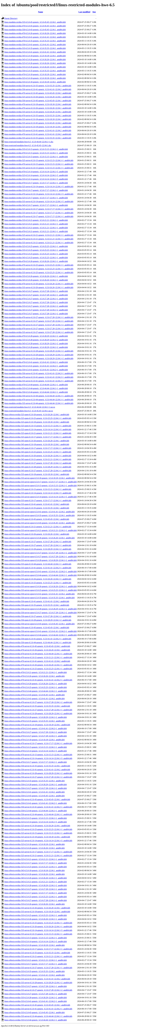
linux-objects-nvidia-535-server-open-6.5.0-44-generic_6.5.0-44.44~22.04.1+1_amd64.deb (40, 575)
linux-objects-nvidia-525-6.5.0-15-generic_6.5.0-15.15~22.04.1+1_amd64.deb (35, 818)
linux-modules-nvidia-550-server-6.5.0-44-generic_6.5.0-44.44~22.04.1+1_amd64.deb (38, 396)
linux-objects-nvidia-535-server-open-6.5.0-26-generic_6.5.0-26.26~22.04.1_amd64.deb (39, 538)
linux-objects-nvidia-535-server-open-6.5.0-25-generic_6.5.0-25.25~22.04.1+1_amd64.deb (40, 590)
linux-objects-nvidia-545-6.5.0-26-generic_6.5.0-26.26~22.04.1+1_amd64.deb (35, 878)
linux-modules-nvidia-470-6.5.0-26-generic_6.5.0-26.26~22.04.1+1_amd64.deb (36, 261)
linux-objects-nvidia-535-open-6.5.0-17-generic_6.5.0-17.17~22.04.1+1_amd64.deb (37, 500)
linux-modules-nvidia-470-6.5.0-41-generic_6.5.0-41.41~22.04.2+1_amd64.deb (36, 362)
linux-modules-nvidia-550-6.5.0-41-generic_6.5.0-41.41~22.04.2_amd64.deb (35, 44)
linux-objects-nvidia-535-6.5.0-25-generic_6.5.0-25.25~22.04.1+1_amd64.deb (35, 915)
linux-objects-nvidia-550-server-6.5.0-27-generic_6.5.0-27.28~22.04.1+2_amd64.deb (38, 777)
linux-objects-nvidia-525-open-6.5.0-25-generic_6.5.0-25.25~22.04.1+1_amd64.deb (37, 418)
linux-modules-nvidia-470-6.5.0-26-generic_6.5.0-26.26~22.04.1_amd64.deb (35, 33)
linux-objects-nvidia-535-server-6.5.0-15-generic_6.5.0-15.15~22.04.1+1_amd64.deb (38, 934)
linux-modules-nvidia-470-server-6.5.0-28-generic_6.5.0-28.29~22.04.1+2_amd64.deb (38, 358)
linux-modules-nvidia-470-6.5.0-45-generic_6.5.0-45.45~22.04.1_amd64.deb (35, 26)
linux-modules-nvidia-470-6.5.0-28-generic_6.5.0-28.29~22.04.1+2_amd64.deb (36, 336)
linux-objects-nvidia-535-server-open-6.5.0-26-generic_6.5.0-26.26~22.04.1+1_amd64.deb (40, 586)
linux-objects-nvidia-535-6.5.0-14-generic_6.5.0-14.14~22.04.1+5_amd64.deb (35, 941)
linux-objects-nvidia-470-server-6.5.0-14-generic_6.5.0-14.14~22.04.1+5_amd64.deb (38, 758)
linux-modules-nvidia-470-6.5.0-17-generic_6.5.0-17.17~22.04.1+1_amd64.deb (36, 183)
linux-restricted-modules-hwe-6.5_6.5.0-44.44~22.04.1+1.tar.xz (29, 407)
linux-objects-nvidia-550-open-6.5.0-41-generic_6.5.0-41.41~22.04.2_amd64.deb (36, 601)
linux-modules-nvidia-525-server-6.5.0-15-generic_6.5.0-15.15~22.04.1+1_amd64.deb (38, 160)
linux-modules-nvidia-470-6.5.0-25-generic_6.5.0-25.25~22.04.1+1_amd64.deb (36, 254)
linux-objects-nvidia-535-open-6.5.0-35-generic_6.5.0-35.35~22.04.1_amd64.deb (36, 508)
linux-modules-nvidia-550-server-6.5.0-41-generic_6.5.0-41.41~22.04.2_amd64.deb (37, 89)
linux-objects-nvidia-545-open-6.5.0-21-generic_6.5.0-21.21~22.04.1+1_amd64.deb (37, 459)
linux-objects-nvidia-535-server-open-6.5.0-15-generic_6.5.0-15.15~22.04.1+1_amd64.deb (40, 485)
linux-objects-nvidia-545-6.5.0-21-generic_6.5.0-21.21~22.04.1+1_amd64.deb (35, 882)
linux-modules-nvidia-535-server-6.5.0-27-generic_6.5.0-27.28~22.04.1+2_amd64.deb (38, 332)
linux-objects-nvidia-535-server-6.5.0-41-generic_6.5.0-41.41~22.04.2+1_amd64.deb (38, 1009)
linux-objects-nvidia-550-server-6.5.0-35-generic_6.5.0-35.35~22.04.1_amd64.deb (37, 766)
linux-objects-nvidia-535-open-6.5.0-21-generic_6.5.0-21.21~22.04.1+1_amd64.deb (37, 527)
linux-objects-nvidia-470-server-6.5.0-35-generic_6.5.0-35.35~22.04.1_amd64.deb (37, 706)
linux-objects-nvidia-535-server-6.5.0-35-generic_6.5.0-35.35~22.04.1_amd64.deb (37, 953)
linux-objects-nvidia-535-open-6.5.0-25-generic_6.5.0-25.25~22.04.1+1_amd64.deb (37, 583)
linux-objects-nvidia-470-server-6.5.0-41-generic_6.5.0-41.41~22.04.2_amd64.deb (37, 661)
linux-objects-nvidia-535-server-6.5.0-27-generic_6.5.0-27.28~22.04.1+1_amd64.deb (38, 968)
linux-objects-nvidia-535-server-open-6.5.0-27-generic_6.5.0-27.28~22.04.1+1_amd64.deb (40, 556)
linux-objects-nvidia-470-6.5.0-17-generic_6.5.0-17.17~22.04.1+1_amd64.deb (35, 762)
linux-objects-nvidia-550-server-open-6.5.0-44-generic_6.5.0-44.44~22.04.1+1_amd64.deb (40, 635)
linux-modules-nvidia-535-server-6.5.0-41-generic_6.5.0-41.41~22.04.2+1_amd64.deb (38, 381)
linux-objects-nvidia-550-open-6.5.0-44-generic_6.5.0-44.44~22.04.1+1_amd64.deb (37, 642)
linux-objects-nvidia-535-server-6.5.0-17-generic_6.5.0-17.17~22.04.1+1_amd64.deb (38, 949)
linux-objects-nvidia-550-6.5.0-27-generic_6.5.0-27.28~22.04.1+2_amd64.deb (35, 788)
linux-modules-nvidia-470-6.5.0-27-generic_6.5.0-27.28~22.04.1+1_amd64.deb (36, 299)
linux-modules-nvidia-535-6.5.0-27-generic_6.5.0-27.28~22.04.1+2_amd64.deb (36, 306)
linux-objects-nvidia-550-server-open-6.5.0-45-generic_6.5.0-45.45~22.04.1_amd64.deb (39, 624)
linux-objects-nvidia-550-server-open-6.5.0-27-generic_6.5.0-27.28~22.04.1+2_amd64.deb (40, 613)
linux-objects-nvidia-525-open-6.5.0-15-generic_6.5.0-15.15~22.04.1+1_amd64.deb (37, 426)
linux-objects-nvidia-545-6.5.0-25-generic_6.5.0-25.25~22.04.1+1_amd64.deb (35, 897)
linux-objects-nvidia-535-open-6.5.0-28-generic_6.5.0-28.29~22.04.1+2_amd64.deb (37, 549)
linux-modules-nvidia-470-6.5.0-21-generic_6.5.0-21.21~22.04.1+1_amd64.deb (36, 231)
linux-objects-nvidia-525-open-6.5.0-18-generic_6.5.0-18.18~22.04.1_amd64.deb (36, 422)
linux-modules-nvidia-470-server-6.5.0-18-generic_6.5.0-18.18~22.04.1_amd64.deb (37, 104)
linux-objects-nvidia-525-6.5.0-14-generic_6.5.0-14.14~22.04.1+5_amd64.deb (35, 822)
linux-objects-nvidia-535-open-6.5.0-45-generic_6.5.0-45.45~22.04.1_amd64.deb (36, 519)
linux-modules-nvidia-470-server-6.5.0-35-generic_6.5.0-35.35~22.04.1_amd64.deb (37, 115)
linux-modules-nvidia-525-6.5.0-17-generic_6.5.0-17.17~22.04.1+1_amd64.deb (36, 198)
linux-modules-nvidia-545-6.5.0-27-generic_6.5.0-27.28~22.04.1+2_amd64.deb (36, 310)
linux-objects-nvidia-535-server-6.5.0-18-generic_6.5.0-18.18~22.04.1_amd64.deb (37, 912)
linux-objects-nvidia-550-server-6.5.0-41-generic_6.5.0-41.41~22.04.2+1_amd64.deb (38, 807)
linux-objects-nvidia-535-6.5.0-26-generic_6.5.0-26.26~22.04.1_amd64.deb (34, 904)
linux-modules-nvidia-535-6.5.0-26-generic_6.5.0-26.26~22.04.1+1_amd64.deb (36, 276)
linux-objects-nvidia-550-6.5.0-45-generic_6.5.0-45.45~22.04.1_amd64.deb (34, 796)
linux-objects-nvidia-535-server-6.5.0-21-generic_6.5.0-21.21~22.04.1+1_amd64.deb (38, 956)
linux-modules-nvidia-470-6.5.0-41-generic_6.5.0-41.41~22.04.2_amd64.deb (35, 37)
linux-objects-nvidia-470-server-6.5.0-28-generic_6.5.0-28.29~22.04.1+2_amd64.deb (38, 713)
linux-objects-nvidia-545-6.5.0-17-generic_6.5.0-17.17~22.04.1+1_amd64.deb (35, 893)
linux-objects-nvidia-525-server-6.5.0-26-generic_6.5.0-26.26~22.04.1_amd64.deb (37, 826)
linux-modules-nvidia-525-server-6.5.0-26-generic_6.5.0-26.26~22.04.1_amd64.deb (37, 97)
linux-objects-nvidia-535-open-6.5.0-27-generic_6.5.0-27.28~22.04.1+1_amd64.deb (37, 545)
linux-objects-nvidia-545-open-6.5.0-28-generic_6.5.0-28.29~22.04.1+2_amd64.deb (37, 467)
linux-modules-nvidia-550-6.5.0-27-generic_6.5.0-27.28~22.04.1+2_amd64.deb (36, 302)
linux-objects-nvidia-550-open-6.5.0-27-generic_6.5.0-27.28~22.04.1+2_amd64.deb (37, 616)
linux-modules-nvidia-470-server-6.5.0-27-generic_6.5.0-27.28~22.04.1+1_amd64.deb (38, 317)
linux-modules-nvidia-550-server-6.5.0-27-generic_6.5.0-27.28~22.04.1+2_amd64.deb (38, 325)
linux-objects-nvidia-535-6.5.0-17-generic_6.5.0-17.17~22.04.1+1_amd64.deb (35, 964)
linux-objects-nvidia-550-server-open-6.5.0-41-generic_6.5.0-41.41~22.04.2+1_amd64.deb (40, 631)
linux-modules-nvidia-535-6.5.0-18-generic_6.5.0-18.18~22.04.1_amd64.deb (35, 82)
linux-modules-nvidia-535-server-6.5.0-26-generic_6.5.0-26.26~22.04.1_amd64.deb (37, 112)
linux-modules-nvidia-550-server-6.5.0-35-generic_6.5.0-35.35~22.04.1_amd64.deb (37, 86)
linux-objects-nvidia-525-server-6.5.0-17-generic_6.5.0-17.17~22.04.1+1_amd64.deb (38, 852)
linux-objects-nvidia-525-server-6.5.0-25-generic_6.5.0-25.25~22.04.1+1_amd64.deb (38, 829)
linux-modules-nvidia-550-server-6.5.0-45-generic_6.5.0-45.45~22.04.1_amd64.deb (37, 101)
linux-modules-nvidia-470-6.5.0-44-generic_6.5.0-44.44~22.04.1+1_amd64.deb (36, 385)
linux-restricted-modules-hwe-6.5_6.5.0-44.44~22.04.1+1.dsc (28, 142)
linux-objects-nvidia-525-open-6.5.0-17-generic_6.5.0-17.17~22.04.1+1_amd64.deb (37, 437)
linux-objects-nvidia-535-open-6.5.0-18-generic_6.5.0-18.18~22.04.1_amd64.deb (36, 474)
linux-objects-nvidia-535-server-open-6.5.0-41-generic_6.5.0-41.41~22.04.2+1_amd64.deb (40, 571)
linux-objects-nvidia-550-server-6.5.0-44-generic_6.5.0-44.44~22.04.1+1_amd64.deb (38, 814)
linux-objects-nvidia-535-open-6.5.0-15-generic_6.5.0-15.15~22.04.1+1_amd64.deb (37, 489)
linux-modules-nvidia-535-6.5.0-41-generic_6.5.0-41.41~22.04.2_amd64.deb (35, 52)
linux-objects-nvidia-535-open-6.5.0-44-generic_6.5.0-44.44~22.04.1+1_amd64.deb (37, 564)
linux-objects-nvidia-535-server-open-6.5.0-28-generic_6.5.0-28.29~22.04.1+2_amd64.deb (40, 560)
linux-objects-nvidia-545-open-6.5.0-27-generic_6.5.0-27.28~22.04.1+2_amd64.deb (37, 463)
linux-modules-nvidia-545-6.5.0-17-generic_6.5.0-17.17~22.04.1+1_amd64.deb (36, 205)
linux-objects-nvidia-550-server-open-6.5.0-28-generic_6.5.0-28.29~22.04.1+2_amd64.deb (40, 609)
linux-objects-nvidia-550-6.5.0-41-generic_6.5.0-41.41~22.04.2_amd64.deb (34, 792)
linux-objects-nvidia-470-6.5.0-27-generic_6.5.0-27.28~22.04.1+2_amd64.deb (35, 732)
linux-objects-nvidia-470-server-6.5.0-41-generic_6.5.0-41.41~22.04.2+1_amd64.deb (38, 680)
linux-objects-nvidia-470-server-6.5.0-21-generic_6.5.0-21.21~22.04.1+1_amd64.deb (38, 657)
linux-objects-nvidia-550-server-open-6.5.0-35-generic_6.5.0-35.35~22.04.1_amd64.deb (39, 598)
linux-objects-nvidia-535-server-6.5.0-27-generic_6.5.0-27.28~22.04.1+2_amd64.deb (38, 990)
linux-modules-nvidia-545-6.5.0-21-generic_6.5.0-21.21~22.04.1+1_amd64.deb (36, 228)
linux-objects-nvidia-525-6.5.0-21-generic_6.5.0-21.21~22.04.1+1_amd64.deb (35, 859)
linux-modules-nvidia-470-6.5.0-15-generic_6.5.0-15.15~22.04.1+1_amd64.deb (36, 153)
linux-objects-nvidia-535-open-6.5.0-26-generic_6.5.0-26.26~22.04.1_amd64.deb (36, 534)
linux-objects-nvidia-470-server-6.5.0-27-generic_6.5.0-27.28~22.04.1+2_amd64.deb (38, 702)
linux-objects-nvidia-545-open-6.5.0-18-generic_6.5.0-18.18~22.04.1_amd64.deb (36, 444)
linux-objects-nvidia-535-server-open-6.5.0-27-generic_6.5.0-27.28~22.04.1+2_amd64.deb (40, 553)
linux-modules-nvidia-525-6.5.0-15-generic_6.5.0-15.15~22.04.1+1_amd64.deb (36, 157)
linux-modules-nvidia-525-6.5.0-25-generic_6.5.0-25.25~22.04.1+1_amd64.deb (36, 246)
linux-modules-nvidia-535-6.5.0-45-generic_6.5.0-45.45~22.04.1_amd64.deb (35, 22)
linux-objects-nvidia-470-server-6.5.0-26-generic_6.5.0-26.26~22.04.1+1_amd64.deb (38, 665)
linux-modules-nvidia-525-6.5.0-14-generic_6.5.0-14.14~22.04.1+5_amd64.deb (36, 175)
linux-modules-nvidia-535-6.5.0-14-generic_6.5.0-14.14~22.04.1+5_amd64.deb (36, 179)
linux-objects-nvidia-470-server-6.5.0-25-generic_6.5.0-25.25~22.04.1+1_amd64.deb (38, 669)
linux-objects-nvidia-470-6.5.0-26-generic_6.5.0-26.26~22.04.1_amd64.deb (34, 676)
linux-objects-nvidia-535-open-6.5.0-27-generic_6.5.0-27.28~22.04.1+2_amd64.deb (37, 542)
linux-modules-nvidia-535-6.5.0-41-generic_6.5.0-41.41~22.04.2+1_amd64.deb (36, 366)
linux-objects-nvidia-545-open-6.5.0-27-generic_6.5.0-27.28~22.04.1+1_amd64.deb (37, 471)
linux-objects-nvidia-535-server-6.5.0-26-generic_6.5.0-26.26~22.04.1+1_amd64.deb (38, 926)
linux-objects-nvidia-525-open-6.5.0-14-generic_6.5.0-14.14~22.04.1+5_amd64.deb (37, 429)
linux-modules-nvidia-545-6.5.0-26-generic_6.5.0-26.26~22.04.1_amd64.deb (35, 59)
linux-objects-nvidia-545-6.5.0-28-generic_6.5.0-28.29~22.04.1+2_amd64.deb (35, 885)
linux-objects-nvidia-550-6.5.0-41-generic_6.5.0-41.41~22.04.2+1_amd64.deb (35, 803)
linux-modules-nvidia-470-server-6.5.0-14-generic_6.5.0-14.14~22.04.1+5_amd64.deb (38, 194)
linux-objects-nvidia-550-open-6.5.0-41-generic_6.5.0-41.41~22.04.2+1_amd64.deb (37, 639)
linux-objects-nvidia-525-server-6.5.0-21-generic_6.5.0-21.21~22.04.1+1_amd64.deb (38, 855)
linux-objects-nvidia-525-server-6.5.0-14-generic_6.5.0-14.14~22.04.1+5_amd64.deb (38, 841)
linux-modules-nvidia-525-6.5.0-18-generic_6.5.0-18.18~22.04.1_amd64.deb (35, 78)
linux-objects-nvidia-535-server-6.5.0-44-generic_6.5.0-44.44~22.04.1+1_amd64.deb (38, 1016)
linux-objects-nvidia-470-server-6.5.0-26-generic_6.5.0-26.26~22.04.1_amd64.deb (37, 650)
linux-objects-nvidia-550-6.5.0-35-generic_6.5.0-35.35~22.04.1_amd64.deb (34, 781)
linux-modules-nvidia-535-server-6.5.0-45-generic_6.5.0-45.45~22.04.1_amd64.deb (37, 123)
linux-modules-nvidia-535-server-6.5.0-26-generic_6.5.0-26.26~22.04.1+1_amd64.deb (38, 287)
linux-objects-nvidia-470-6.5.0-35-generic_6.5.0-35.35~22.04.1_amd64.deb (34, 721)
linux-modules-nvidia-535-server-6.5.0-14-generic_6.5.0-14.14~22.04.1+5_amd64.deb (38, 201)
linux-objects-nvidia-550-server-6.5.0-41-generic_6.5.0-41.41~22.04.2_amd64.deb (37, 770)
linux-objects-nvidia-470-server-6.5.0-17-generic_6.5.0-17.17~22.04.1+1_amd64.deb (38, 743)
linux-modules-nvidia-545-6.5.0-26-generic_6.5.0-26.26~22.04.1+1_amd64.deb (36, 280)
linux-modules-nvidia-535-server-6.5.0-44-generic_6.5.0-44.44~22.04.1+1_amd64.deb (38, 403)
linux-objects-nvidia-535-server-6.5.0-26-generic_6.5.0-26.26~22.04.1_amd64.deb (37, 908)
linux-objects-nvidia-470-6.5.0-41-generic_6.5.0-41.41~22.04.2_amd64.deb (34, 699)
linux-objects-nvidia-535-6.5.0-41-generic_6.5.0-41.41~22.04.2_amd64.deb (34, 975)
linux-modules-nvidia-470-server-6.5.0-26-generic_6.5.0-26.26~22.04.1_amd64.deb (37, 108)
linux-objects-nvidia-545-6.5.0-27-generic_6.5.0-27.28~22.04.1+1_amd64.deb (35, 889)
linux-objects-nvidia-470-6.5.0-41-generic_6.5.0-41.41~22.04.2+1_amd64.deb (35, 728)
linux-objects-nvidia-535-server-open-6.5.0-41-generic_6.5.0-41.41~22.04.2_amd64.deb (39, 512)
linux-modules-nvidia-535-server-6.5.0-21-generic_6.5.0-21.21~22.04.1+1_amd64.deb (38, 243)
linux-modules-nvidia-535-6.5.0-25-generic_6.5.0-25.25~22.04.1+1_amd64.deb (36, 250)
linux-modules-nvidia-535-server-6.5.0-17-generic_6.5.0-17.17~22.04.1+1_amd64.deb (38, 213)
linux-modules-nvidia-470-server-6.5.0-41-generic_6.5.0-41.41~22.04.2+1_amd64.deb (38, 377)
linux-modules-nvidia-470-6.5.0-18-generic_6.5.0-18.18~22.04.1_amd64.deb (35, 74)
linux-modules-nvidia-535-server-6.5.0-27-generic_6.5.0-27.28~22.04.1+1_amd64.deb (38, 321)
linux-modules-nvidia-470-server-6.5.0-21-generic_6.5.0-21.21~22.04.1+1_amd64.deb (38, 239)
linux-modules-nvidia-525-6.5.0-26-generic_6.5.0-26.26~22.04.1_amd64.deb (35, 63)
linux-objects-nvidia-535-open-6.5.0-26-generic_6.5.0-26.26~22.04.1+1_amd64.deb (37, 579)
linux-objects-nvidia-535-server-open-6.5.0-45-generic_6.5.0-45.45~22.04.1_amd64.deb (39, 523)
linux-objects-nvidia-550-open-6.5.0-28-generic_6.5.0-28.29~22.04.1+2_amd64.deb (37, 620)
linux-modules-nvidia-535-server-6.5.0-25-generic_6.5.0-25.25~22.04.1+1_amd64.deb (38, 272)
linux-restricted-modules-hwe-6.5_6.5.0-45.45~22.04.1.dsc (27, 145)
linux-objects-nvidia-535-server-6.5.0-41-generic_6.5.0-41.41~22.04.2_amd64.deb (37, 979)
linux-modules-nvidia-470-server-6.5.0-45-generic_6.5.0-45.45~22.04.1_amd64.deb (37, 93)
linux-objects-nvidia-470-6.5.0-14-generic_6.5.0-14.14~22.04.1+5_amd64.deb (35, 751)
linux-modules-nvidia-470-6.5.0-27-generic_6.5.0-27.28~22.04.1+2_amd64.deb (36, 314)
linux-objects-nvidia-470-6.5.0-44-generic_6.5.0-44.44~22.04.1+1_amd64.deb (35, 691)
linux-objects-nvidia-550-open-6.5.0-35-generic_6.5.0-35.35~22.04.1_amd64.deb (36, 605)
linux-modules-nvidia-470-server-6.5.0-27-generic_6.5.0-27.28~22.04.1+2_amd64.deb (38, 329)
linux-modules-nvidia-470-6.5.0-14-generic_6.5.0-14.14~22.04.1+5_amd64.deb (36, 172)
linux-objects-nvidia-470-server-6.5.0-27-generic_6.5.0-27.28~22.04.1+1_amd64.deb (38, 710)
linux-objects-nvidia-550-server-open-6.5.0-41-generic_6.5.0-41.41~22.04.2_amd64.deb (39, 594)
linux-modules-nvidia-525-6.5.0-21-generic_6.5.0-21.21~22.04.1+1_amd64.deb (36, 224)
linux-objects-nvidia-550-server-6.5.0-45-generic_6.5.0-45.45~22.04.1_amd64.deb (37, 799)
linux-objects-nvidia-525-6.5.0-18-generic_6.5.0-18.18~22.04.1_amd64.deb (34, 844)
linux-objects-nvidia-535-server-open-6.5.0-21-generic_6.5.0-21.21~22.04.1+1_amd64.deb (40, 530)
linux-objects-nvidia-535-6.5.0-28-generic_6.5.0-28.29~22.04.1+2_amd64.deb (35, 997)
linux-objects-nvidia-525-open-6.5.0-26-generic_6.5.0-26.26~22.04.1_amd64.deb (36, 414)
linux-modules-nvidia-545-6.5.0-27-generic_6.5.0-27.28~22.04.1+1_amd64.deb (36, 291)
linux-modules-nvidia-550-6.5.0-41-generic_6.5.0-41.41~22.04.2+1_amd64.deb (36, 370)
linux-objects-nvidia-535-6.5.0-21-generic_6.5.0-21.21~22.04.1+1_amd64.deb (35, 960)
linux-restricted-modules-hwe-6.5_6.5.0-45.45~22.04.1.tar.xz (28, 411)
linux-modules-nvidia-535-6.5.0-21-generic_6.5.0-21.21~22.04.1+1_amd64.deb (36, 220)
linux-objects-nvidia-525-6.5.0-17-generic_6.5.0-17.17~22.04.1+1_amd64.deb (35, 863)
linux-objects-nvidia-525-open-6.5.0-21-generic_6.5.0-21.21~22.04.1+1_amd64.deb (37, 433)
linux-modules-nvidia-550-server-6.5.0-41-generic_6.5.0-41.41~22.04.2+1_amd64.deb (38, 373)
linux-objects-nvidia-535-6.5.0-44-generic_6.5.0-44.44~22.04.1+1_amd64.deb (35, 1020)
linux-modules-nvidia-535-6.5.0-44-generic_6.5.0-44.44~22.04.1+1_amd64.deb (36, 388)
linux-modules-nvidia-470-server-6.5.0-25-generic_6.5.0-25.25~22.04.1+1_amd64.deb (38, 265)
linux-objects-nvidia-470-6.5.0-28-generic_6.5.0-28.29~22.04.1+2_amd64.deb (35, 717)
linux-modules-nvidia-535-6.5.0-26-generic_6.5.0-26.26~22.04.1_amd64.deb (35, 67)
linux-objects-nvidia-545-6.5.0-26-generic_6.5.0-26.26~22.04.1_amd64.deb (34, 874)
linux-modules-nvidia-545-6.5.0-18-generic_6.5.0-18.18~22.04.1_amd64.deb (35, 56)
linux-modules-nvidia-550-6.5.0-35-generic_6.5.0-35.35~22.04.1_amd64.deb (35, 71)
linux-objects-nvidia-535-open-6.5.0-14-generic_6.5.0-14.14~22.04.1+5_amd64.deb (37, 493)
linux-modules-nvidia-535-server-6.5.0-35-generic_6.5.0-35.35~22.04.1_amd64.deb (37, 138)
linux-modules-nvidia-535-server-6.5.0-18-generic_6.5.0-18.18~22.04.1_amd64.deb (37, 119)
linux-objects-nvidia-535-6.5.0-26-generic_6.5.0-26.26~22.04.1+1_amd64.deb (35, 919)
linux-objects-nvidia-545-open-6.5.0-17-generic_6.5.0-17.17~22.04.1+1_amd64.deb (37, 448)
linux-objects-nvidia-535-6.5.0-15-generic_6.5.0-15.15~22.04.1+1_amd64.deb (35, 938)
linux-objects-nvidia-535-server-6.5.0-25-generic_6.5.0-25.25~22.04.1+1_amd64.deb (38, 923)
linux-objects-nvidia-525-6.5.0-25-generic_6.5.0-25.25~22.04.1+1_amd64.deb (35, 867)
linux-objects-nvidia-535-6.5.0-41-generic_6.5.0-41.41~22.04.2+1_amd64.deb (35, 1001)
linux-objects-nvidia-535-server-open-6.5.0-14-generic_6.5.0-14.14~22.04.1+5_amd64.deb (40, 497)
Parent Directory (10, 18)
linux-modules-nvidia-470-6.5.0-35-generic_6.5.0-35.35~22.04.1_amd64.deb (35, 41)
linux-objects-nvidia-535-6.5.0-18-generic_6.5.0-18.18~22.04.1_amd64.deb (34, 945)
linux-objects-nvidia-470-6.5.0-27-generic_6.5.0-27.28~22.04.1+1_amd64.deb (35, 736)
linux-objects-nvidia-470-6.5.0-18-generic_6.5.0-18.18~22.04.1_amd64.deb (34, 740)
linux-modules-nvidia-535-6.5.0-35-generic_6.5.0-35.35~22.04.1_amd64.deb (35, 48)
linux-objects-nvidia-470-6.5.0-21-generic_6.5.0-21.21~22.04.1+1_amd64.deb (35, 672)
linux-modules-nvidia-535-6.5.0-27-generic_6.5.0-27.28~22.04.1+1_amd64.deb (36, 295)
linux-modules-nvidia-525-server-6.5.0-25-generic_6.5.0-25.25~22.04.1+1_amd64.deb (38, 269)
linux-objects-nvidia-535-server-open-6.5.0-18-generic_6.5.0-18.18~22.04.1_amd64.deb (39, 478)
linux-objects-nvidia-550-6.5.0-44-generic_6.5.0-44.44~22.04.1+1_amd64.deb (35, 811)
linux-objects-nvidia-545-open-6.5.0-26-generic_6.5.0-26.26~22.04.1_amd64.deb (36, 441)
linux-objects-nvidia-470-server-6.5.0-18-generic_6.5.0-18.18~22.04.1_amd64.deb (37, 725)
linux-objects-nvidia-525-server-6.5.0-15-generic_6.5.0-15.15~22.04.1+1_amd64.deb (38, 833)
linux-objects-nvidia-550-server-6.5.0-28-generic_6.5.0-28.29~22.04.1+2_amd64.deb (38, 773)
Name (40, 12)
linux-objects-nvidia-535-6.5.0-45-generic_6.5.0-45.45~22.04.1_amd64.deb (34, 1012)
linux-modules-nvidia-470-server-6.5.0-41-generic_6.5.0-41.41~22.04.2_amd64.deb (37, 134)
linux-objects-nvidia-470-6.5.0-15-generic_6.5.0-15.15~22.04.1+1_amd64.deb (35, 747)
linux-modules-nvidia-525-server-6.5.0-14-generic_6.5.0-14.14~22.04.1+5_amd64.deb (38, 186)
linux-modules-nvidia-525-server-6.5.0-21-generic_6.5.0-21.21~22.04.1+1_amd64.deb (38, 235)
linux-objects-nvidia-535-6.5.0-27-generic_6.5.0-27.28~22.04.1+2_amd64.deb (35, 994)
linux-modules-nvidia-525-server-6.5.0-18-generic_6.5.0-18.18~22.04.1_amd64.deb (37, 127)
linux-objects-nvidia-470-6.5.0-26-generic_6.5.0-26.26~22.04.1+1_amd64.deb (35, 684)
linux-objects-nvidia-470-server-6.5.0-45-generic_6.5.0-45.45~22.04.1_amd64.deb (37, 646)
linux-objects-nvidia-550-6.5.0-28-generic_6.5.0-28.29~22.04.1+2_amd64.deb (35, 784)
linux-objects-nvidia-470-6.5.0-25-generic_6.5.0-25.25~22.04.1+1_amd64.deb (35, 687)
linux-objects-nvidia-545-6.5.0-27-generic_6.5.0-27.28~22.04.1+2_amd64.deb (35, 900)
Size (94, 12)
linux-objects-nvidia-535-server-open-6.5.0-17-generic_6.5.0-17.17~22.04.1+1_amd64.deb (40, 482)
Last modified (84, 12)
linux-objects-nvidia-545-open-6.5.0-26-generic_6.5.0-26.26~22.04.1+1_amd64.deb (37, 456)
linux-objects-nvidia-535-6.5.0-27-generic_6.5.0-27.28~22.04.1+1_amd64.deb (35, 986)
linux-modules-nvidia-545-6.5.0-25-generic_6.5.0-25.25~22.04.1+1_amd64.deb (36, 258)
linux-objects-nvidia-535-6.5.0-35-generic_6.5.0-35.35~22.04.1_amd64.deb (34, 971)
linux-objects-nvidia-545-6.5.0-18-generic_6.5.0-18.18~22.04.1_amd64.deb (34, 870)
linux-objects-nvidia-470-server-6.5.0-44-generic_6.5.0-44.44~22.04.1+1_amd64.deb (38, 654)
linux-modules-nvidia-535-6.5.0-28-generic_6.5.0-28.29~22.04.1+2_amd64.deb (36, 340)
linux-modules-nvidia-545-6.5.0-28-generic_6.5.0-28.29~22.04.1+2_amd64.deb (36, 343)
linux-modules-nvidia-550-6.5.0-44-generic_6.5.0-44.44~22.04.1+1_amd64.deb (36, 392)
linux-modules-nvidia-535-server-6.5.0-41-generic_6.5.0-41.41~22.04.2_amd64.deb (37, 130)
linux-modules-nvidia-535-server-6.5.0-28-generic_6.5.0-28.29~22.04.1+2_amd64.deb (38, 355)
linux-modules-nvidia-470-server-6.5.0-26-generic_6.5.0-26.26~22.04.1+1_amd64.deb (38, 284)
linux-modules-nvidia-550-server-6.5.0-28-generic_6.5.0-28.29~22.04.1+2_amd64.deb (38, 351)
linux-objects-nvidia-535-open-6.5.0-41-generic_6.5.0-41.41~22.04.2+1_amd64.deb (37, 568)
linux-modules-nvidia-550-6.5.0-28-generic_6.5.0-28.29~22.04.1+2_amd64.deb (36, 347)
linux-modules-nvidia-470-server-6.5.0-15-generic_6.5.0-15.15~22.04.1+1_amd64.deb (38, 164)
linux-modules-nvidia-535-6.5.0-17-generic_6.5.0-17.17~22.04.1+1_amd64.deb (36, 190)
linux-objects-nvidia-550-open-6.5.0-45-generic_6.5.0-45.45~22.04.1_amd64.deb (36, 627)
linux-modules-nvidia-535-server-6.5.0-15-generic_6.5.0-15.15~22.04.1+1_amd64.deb (38, 168)
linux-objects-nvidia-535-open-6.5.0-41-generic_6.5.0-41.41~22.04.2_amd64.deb (36, 504)
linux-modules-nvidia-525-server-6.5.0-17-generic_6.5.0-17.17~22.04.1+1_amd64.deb (38, 209)
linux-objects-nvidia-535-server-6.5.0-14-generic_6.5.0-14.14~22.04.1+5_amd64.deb (38, 930)
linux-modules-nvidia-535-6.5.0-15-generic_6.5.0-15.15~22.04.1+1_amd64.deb (36, 149)
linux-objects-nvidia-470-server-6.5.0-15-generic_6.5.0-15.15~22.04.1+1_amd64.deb (38, 755)
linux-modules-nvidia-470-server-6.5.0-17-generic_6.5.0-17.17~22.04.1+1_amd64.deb (38, 216)
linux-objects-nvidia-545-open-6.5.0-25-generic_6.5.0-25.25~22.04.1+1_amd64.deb (37, 452)
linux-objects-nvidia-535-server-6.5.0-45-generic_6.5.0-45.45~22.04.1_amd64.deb (37, 1005)
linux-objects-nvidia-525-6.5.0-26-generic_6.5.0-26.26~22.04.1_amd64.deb (34, 848)
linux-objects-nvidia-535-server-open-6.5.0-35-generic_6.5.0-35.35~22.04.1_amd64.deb (39, 515)
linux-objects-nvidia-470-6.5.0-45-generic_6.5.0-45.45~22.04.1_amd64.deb (34, 695)
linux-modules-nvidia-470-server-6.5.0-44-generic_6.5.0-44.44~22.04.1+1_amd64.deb (38, 400)
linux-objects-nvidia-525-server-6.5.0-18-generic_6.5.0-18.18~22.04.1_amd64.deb (37, 837)
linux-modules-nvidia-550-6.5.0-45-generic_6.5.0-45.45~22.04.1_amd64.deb (35, 30)
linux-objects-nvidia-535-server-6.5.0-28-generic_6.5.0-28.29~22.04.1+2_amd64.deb (38, 983)
